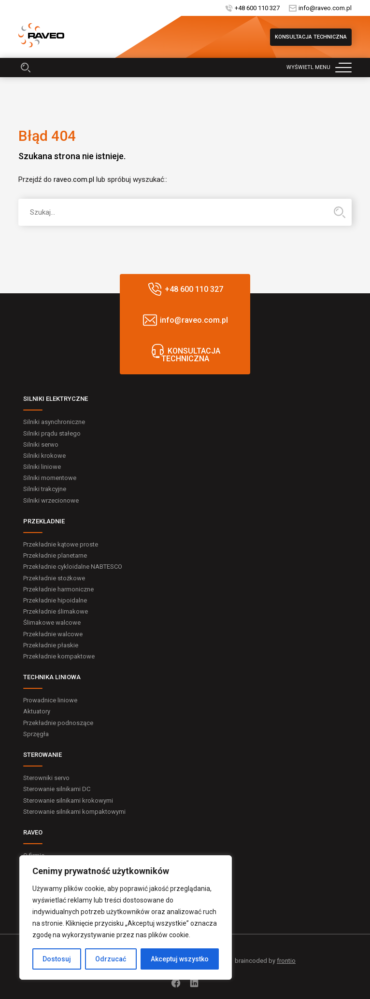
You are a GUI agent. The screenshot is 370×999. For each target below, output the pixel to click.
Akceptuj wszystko (180, 959)
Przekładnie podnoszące (58, 722)
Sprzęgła (36, 734)
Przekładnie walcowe (53, 634)
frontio (286, 960)
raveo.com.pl (74, 179)
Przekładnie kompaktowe (59, 656)
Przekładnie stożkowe (54, 578)
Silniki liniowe (42, 466)
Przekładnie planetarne (55, 555)
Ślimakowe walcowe (52, 622)
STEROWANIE (42, 754)
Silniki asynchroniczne (54, 421)
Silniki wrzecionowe (51, 500)
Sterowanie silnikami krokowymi (68, 800)
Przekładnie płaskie (50, 645)
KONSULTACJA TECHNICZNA (311, 37)
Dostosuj (57, 959)
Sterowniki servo (46, 777)
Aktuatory (36, 711)
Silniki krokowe (44, 455)
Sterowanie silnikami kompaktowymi (74, 811)
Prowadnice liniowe (50, 700)
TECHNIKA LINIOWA (52, 677)
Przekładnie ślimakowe (55, 611)
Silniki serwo (40, 444)
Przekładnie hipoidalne (55, 600)
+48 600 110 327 (257, 8)
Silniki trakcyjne (44, 489)
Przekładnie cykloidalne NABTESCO (72, 566)
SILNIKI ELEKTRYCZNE (55, 398)
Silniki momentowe (49, 477)
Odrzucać (110, 959)
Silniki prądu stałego (52, 433)
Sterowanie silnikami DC (56, 789)
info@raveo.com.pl (325, 8)
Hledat (339, 212)
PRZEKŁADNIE (44, 521)
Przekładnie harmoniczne (58, 589)
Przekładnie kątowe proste (60, 544)
